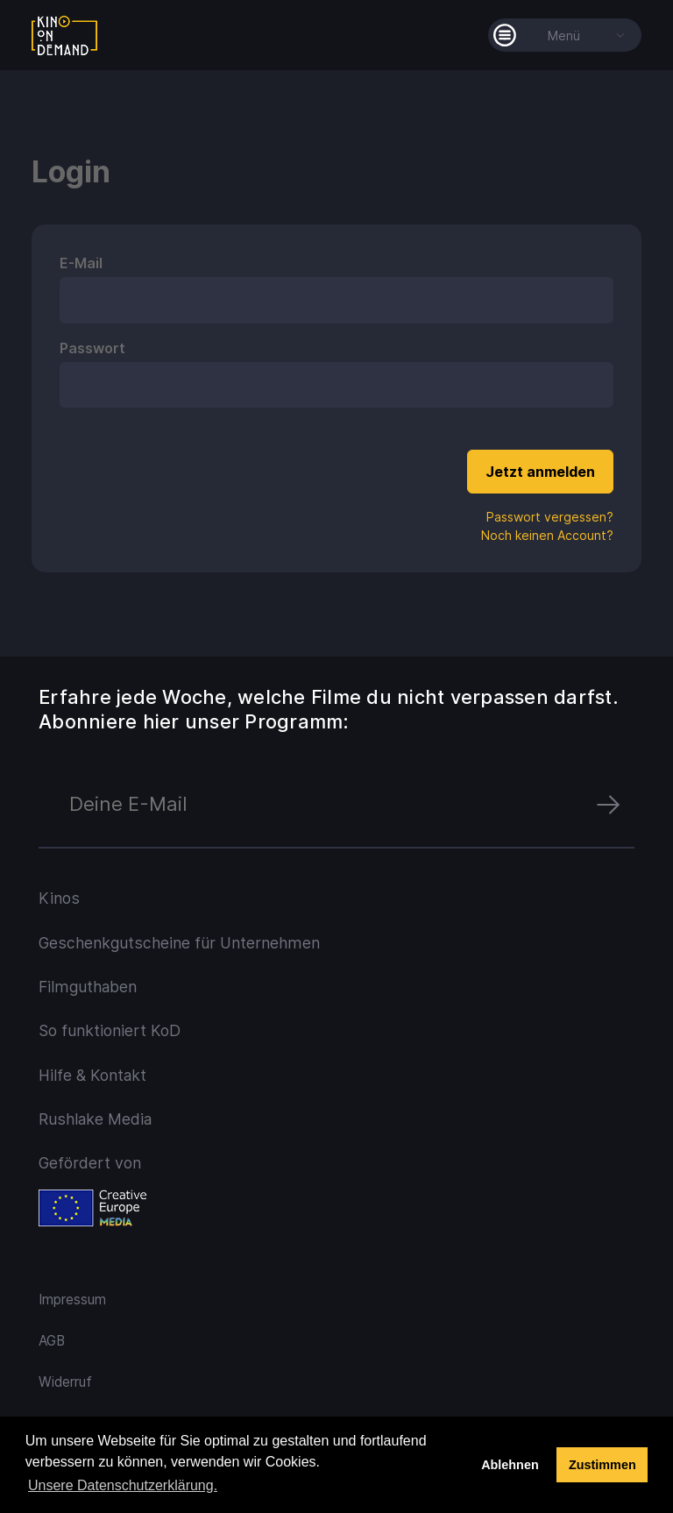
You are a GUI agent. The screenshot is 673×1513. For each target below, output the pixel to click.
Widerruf (65, 1382)
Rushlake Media (95, 1119)
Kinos (59, 898)
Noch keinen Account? (547, 535)
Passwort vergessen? (549, 516)
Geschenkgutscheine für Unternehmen (179, 943)
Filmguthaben (88, 986)
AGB (52, 1340)
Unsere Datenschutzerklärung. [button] (122, 1485)
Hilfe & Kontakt (92, 1075)
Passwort (92, 348)
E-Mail (81, 263)
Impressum (72, 1299)
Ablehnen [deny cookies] (510, 1465)
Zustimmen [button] (602, 1465)
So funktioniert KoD (110, 1030)
